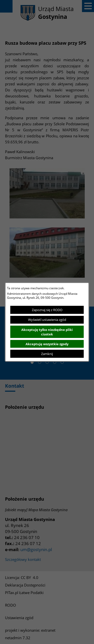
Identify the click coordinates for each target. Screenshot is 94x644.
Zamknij (47, 354)
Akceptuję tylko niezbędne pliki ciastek (47, 331)
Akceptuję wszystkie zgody (47, 344)
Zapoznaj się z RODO (47, 310)
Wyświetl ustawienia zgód (47, 319)
